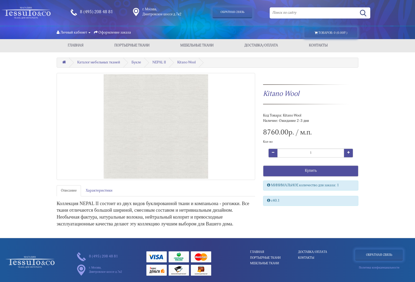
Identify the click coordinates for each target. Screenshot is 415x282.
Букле (136, 62)
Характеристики (99, 191)
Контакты (318, 46)
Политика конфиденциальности (379, 267)
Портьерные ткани (131, 46)
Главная (75, 46)
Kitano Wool (186, 62)
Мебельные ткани (196, 46)
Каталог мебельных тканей (98, 62)
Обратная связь (232, 12)
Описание (69, 191)
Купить (311, 171)
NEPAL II (159, 62)
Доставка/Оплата (261, 46)
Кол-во (268, 142)
